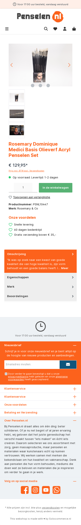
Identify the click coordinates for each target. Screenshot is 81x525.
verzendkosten (51, 507)
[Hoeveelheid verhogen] (35, 188)
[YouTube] (46, 490)
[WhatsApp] (56, 490)
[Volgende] (69, 65)
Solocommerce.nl (60, 518)
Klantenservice (14, 396)
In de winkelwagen (56, 187)
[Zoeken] (46, 28)
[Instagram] (35, 490)
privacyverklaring (18, 376)
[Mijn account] (65, 28)
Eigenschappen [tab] (41, 277)
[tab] (40, 261)
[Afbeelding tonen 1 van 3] (32, 85)
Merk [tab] (41, 286)
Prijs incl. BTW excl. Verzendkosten (26, 171)
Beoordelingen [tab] (41, 296)
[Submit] (68, 364)
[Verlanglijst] (55, 28)
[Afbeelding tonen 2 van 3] (40, 85)
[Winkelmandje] (74, 28)
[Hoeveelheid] (23, 188)
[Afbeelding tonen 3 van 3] (48, 85)
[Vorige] (12, 65)
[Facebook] (25, 490)
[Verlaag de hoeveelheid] (11, 188)
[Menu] (7, 28)
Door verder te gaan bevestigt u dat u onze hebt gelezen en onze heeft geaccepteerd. (38, 376)
